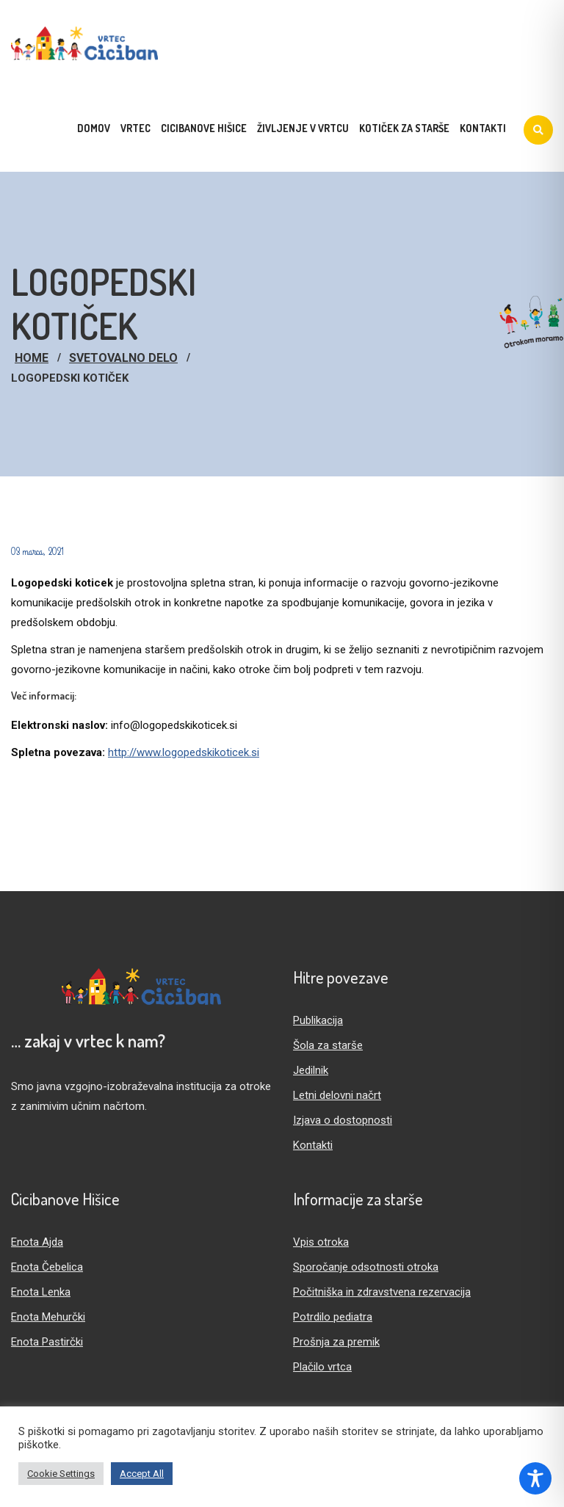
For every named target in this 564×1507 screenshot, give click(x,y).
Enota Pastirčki (47, 1341)
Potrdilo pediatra (332, 1316)
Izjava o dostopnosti (342, 1120)
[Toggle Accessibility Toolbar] (535, 1478)
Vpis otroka (321, 1242)
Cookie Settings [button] (61, 1473)
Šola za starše (328, 1045)
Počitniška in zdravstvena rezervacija (382, 1292)
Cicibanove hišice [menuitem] (204, 128)
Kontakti (313, 1145)
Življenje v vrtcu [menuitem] (303, 128)
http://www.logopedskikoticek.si (183, 752)
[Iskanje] (538, 130)
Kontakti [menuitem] (483, 128)
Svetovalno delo (123, 358)
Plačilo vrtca (322, 1366)
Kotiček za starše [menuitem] (404, 128)
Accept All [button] (142, 1473)
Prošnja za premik (336, 1341)
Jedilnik (310, 1070)
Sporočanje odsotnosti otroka (365, 1267)
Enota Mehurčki (48, 1316)
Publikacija (318, 1020)
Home (31, 358)
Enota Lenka (40, 1292)
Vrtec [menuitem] (135, 128)
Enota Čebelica (47, 1267)
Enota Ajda (37, 1242)
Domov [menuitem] (93, 128)
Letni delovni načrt (337, 1095)
